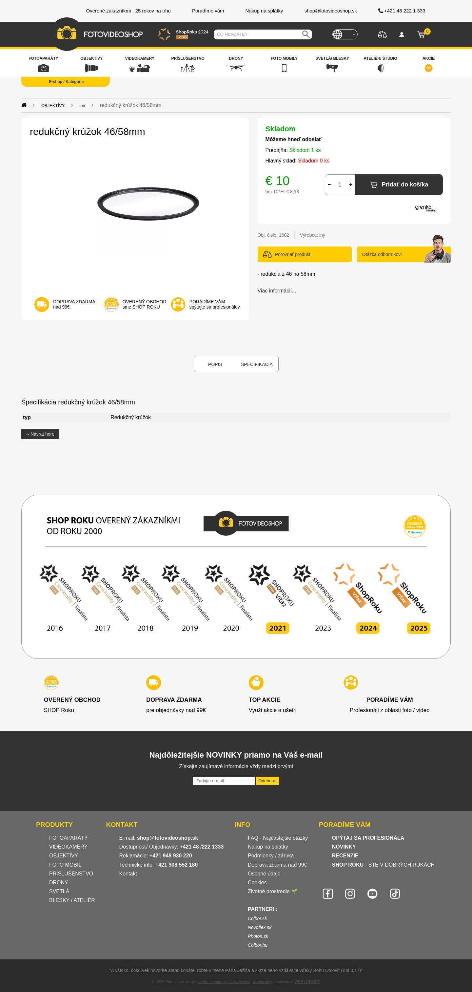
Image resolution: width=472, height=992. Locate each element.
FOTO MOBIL (65, 865)
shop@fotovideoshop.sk (167, 838)
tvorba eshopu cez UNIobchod (223, 982)
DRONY (58, 882)
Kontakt (128, 873)
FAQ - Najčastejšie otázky (278, 838)
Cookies (257, 882)
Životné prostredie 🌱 (273, 891)
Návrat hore (40, 434)
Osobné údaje (264, 873)
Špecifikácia (256, 364)
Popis (215, 364)
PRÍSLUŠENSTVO (71, 873)
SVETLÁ (60, 891)
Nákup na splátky (268, 847)
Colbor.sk (257, 918)
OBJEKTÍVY (63, 855)
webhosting (263, 982)
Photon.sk (258, 936)
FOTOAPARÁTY (68, 838)
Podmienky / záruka (271, 855)
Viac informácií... (277, 290)
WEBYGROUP (307, 982)
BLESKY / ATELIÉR (72, 900)
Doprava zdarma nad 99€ (277, 865)
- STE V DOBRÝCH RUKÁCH (383, 865)
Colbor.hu (257, 945)
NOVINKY (344, 847)
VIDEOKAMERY (68, 847)
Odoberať (267, 780)
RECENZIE (345, 855)
